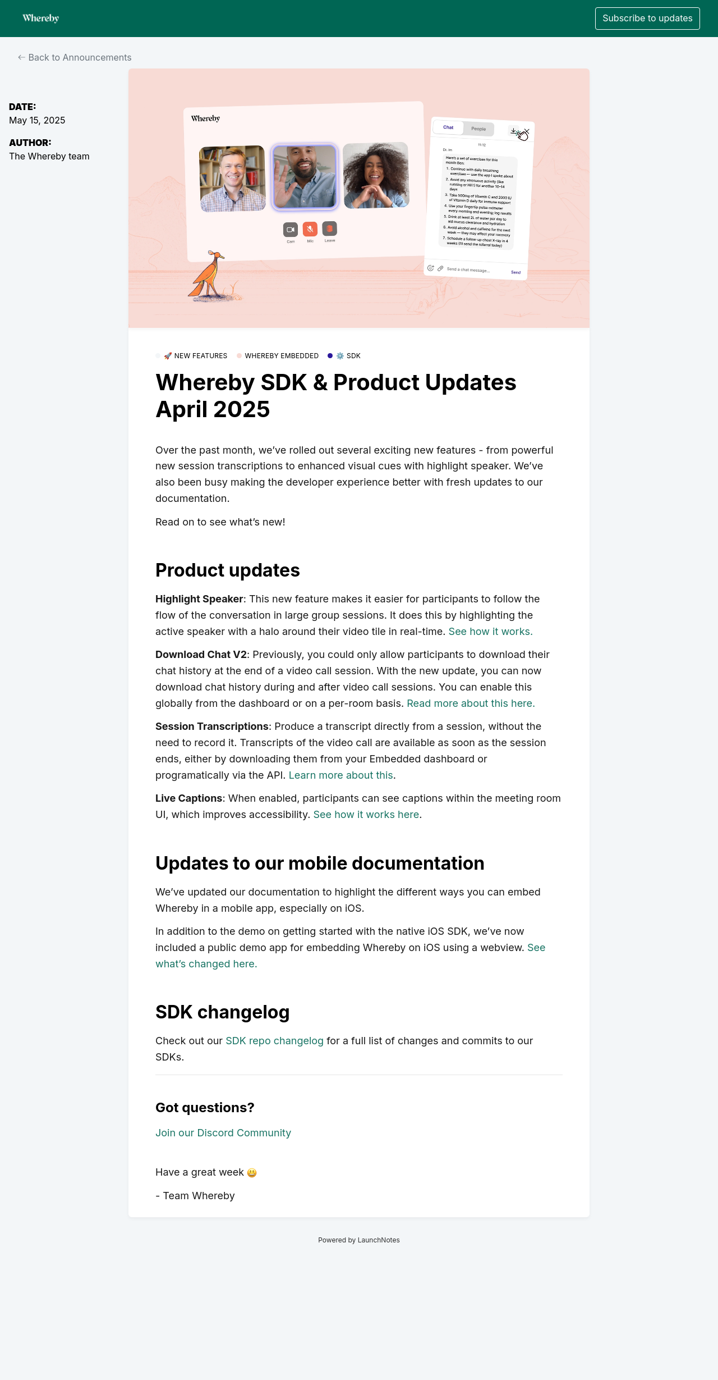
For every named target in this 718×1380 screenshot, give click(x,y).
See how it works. (491, 631)
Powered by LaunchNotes (358, 1240)
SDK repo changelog (274, 1041)
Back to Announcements (75, 57)
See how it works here (367, 814)
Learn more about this (341, 775)
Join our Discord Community (223, 1133)
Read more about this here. (471, 703)
